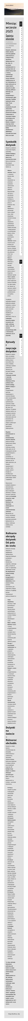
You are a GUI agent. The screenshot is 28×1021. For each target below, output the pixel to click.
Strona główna (9, 5)
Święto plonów (10, 37)
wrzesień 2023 (21, 296)
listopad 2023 (21, 275)
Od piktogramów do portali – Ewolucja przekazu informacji (21, 70)
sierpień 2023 (21, 317)
